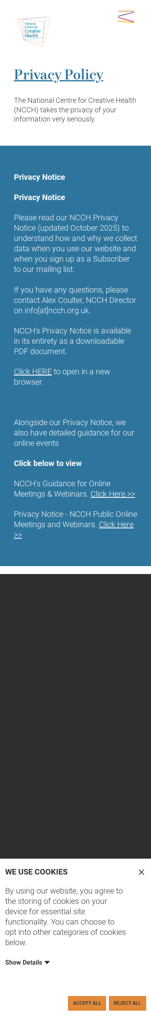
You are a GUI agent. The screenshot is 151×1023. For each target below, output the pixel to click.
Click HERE (33, 371)
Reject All (127, 1003)
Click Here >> (113, 494)
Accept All (87, 1003)
